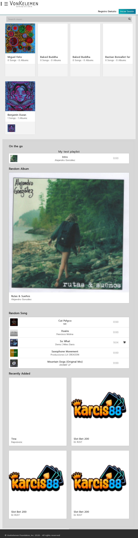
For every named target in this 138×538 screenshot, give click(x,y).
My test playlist (69, 145)
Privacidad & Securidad (16, 532)
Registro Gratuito (107, 5)
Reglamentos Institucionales (64, 532)
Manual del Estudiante (38, 532)
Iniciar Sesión (127, 5)
